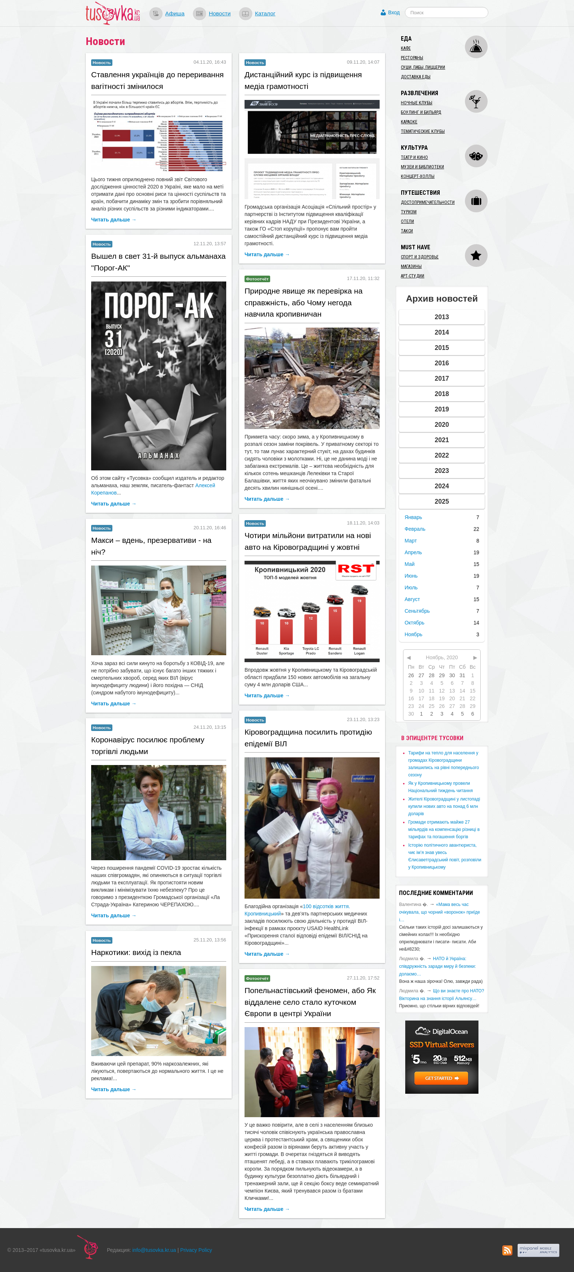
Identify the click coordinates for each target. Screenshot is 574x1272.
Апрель (413, 552)
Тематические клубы (423, 131)
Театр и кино (414, 157)
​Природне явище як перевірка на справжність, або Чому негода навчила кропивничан (303, 302)
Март (411, 541)
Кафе (406, 48)
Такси (407, 231)
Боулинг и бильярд (421, 112)
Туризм (409, 212)
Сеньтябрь (417, 611)
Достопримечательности (428, 202)
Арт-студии (412, 276)
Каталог (265, 13)
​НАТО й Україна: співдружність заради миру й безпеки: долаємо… (437, 966)
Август (412, 599)
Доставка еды (415, 76)
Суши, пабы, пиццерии (423, 67)
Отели (407, 221)
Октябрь (414, 623)
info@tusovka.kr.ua (154, 1250)
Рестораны (412, 57)
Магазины (411, 266)
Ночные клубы (416, 102)
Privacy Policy (196, 1250)
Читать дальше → (114, 220)
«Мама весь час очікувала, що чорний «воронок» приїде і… (439, 912)
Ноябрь (413, 634)
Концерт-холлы (418, 176)
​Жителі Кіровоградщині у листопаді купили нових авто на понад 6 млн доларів (444, 806)
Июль (411, 587)
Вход (394, 12)
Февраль (415, 529)
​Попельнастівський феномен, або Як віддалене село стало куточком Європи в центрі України (310, 1002)
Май (409, 564)
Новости (220, 13)
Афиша (174, 13)
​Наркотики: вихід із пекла (136, 952)
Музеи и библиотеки (422, 166)
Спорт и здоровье (420, 257)
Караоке (409, 121)
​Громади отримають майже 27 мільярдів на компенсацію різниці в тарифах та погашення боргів (444, 829)
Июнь (411, 576)
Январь (413, 517)
